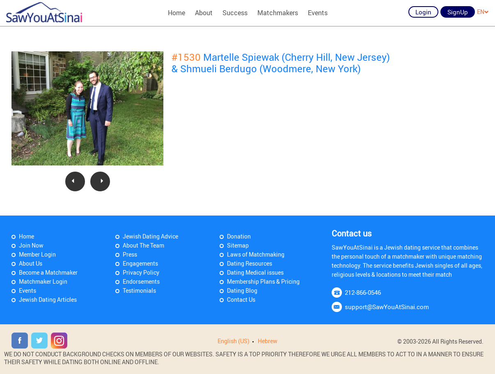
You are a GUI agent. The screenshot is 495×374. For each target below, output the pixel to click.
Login (423, 12)
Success (235, 12)
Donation (239, 236)
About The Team (143, 245)
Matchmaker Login (43, 281)
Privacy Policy (141, 272)
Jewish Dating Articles (48, 299)
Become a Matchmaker (48, 272)
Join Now (31, 245)
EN (483, 12)
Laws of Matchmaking (255, 254)
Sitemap (238, 245)
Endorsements (141, 281)
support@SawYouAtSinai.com (387, 307)
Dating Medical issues (255, 272)
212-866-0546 (363, 292)
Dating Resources (249, 263)
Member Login (37, 254)
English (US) (234, 341)
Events (318, 12)
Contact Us (241, 299)
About (204, 12)
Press (130, 254)
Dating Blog (242, 290)
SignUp (457, 12)
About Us (30, 263)
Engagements (140, 263)
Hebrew (267, 341)
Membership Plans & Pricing (263, 281)
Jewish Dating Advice (150, 236)
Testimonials (139, 290)
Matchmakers (277, 12)
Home (176, 12)
